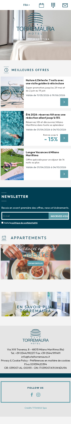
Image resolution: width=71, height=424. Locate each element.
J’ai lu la (21, 223)
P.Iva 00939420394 (35, 364)
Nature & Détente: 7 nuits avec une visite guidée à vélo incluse (45, 82)
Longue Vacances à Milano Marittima (42, 154)
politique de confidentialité (24, 223)
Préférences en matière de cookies (50, 360)
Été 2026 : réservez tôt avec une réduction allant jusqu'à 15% (46, 116)
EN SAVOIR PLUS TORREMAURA (35, 309)
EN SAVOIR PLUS (35, 263)
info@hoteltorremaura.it (35, 356)
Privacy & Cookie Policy (14, 360)
